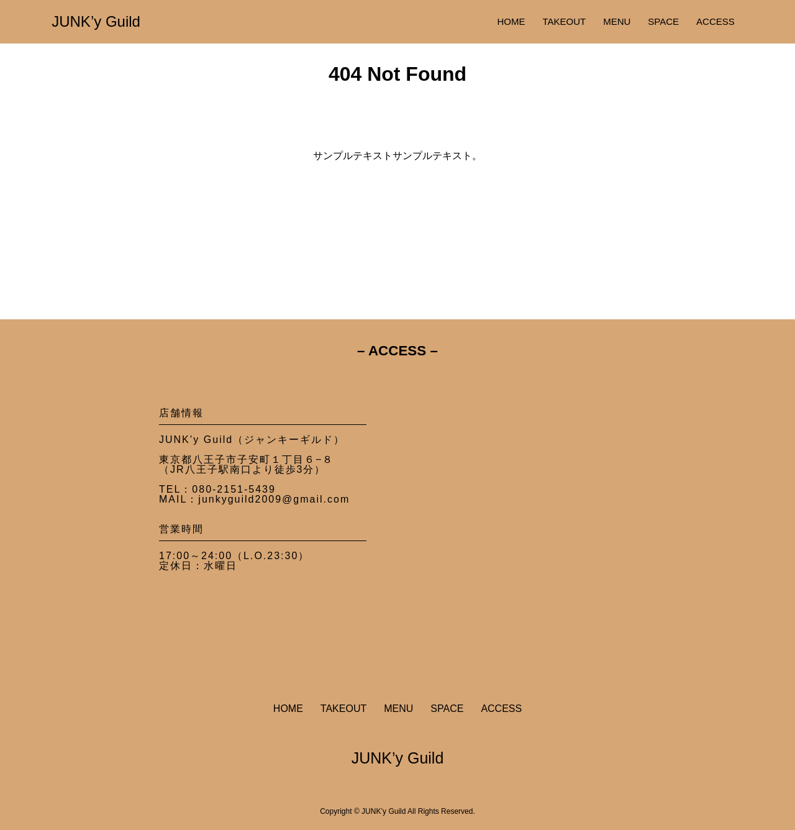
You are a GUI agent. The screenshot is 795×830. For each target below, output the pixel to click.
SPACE (663, 21)
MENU (616, 21)
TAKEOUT (564, 21)
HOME (511, 21)
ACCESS (715, 21)
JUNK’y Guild (96, 21)
